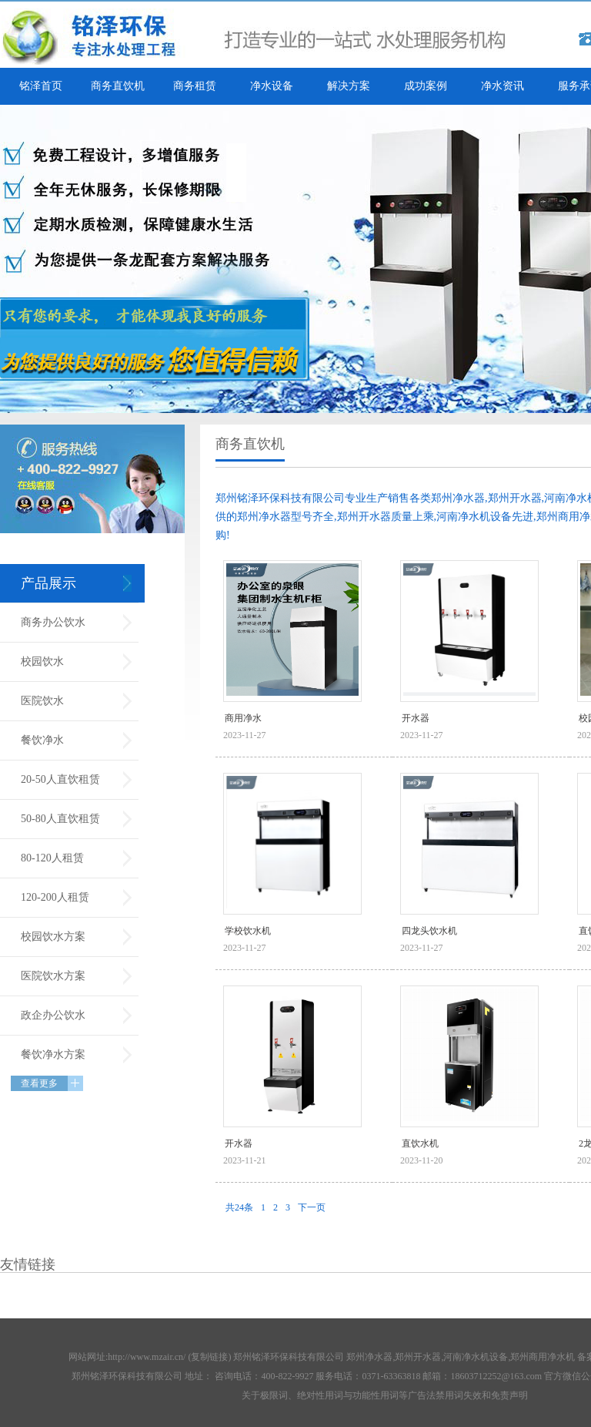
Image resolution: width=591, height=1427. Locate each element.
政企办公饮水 (53, 1015)
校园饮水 (42, 661)
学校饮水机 (248, 930)
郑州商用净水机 (542, 1356)
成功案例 (425, 86)
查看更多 (39, 1083)
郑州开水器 (418, 1356)
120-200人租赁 (55, 897)
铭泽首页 (40, 86)
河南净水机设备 (475, 1356)
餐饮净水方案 (53, 1054)
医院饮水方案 (53, 976)
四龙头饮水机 (429, 930)
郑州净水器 (369, 1356)
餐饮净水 (42, 740)
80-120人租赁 (52, 858)
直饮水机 (420, 1143)
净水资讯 (502, 86)
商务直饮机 (118, 86)
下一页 (312, 1207)
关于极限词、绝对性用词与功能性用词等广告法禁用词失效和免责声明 (385, 1395)
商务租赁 (194, 86)
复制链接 (209, 1356)
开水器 (415, 718)
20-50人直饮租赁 (60, 779)
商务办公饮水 (53, 622)
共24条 (239, 1207)
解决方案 (348, 86)
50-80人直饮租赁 (60, 818)
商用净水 (243, 718)
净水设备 (271, 86)
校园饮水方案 (53, 936)
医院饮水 (42, 701)
